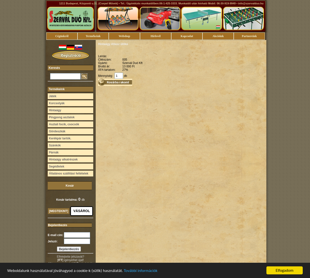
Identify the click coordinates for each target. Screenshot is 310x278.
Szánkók (55, 145)
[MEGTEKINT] (58, 211)
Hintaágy (55, 110)
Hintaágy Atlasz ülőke (113, 44)
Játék (52, 96)
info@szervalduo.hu (251, 3)
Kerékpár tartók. (60, 138)
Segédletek (56, 166)
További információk (140, 270)
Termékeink (93, 36)
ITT (60, 260)
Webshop (124, 36)
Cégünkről (62, 36)
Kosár (70, 185)
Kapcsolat (187, 36)
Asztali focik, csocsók (64, 124)
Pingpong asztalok (62, 117)
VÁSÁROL (81, 211)
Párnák (54, 152)
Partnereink (249, 36)
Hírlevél (156, 36)
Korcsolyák (57, 103)
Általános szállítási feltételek (68, 173)
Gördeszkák (57, 131)
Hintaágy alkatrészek (63, 159)
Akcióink (218, 36)
